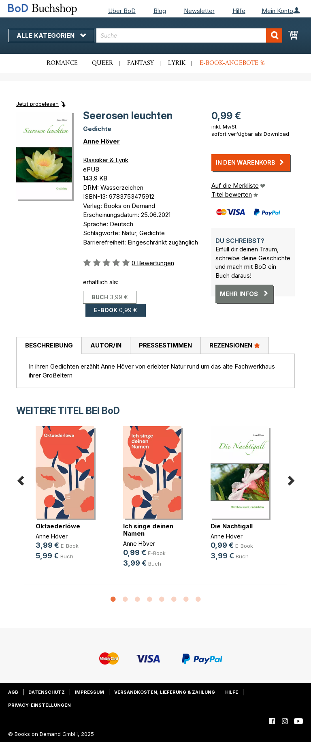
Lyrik (176, 63)
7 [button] (186, 600)
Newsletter (199, 11)
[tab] (48, 346)
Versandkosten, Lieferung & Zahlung (164, 692)
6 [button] (174, 600)
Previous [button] (20, 479)
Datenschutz (46, 692)
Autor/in (105, 345)
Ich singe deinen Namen (148, 529)
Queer (102, 63)
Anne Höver (101, 141)
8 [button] (198, 600)
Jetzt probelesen (37, 104)
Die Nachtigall (232, 526)
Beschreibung (49, 345)
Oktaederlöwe (58, 526)
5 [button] (162, 600)
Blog (159, 11)
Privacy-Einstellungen (39, 705)
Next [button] (291, 479)
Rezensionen (234, 345)
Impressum (89, 692)
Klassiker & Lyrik (105, 160)
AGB (13, 692)
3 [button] (137, 600)
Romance (62, 63)
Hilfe (238, 11)
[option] (68, 499)
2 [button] (125, 600)
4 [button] (149, 600)
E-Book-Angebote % (232, 63)
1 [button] (113, 600)
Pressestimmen (165, 345)
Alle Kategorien (51, 35)
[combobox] (189, 35)
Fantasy (140, 63)
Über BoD (122, 11)
